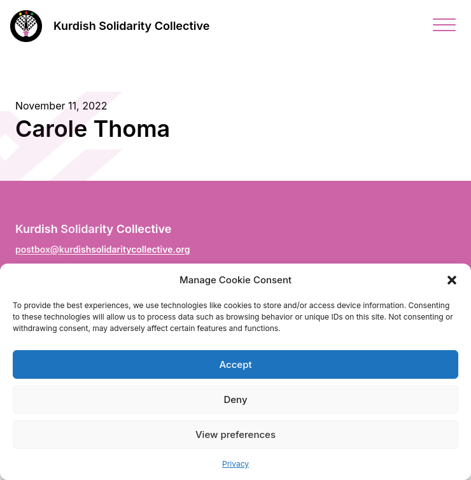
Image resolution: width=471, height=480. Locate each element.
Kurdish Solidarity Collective (131, 25)
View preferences (235, 434)
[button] (452, 280)
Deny (235, 399)
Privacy (235, 464)
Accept (235, 364)
